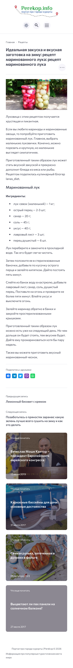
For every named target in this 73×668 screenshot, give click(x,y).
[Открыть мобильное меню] (47, 25)
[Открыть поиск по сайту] (36, 25)
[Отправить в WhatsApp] (32, 376)
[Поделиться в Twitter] (20, 376)
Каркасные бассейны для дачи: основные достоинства (34, 504)
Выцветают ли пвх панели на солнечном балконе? (33, 606)
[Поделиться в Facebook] (8, 376)
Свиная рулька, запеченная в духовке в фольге (33, 555)
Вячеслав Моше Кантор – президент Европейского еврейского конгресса (30, 455)
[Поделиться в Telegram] (14, 376)
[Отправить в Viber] (26, 376)
